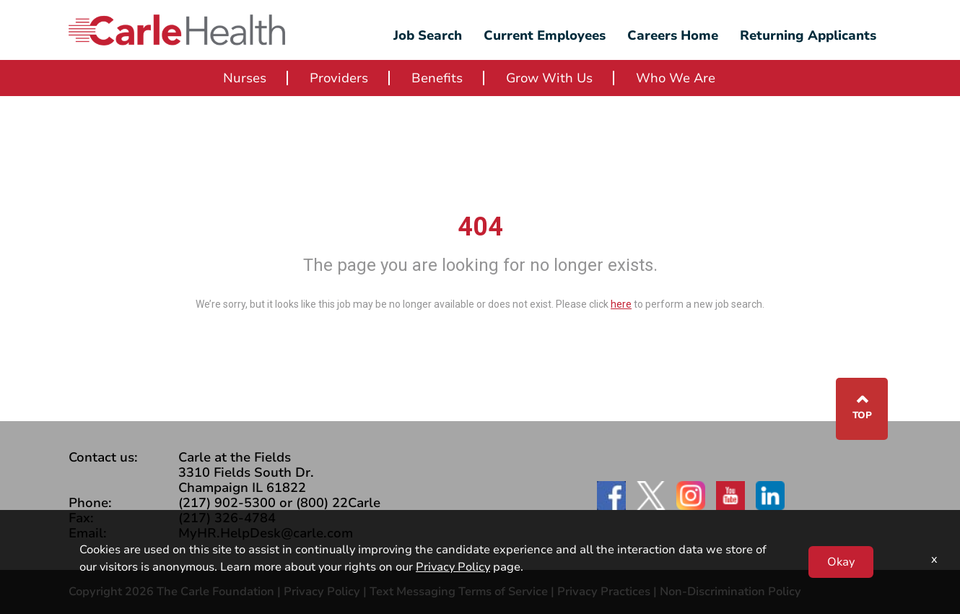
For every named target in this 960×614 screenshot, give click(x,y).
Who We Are (675, 78)
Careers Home (672, 35)
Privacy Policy (322, 592)
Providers (339, 78)
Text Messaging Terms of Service (459, 592)
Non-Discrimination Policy (730, 592)
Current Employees (545, 35)
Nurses (244, 78)
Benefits (437, 78)
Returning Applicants (808, 35)
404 (480, 227)
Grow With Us (549, 78)
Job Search (427, 35)
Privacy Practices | (608, 592)
